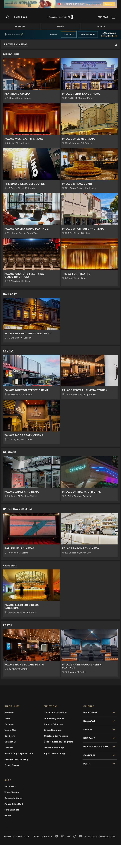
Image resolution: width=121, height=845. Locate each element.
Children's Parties (53, 724)
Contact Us (10, 741)
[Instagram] (62, 836)
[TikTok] (74, 836)
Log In (53, 34)
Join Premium (88, 34)
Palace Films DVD (13, 804)
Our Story (9, 736)
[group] (17, 34)
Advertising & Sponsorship (18, 753)
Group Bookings (52, 730)
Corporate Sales (13, 798)
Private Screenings (54, 747)
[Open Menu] (113, 17)
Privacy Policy (42, 836)
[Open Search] (7, 17)
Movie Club (10, 730)
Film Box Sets (11, 809)
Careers (8, 747)
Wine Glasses (11, 792)
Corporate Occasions (55, 712)
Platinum (9, 724)
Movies (60, 26)
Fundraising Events (54, 718)
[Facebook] (56, 836)
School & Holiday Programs (58, 741)
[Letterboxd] (68, 836)
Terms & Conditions (17, 836)
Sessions (20, 26)
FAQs (7, 718)
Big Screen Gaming (54, 753)
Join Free (69, 34)
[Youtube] (80, 836)
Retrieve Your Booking (16, 759)
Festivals (9, 712)
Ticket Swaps (11, 765)
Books (7, 815)
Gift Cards (10, 786)
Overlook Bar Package (56, 736)
